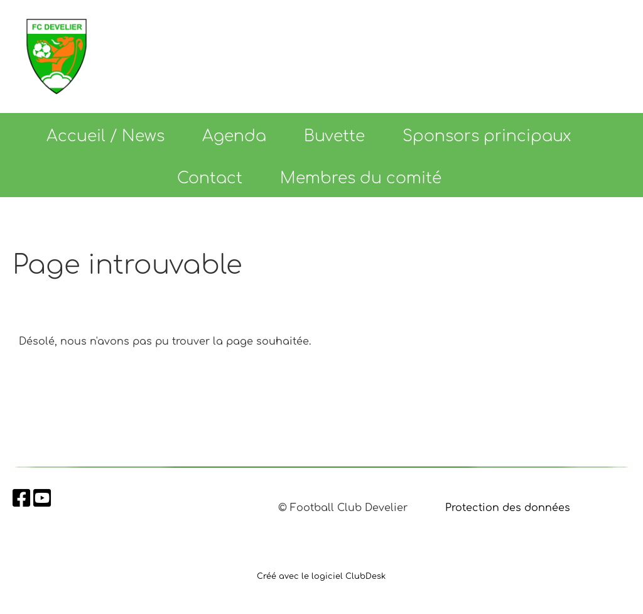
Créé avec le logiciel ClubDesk (321, 576)
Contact (209, 178)
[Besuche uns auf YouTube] (42, 499)
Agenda (234, 136)
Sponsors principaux (487, 136)
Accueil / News (105, 136)
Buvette (334, 136)
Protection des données (507, 508)
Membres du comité (360, 178)
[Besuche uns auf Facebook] (21, 499)
